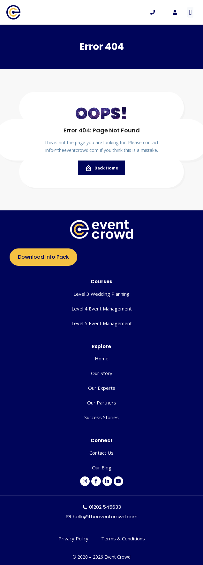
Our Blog (101, 467)
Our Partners (101, 402)
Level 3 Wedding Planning (101, 294)
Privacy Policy (73, 538)
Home (102, 358)
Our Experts (101, 388)
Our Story (101, 373)
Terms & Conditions (123, 538)
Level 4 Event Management (101, 308)
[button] (190, 12)
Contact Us (101, 453)
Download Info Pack (43, 257)
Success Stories (101, 417)
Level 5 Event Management (101, 323)
